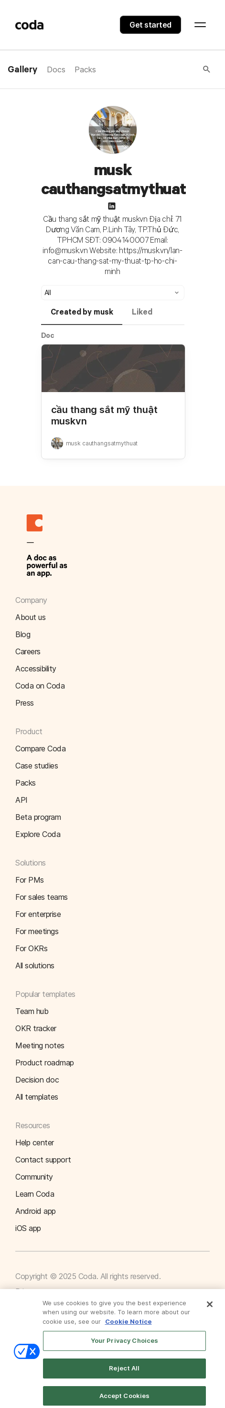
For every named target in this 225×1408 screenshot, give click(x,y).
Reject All (124, 1374)
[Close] (209, 1310)
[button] (154, 69)
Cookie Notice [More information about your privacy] (128, 1327)
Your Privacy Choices (125, 1347)
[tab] (82, 316)
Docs (56, 69)
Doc (48, 335)
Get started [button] (150, 25)
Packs (85, 69)
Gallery (22, 70)
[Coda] (29, 25)
